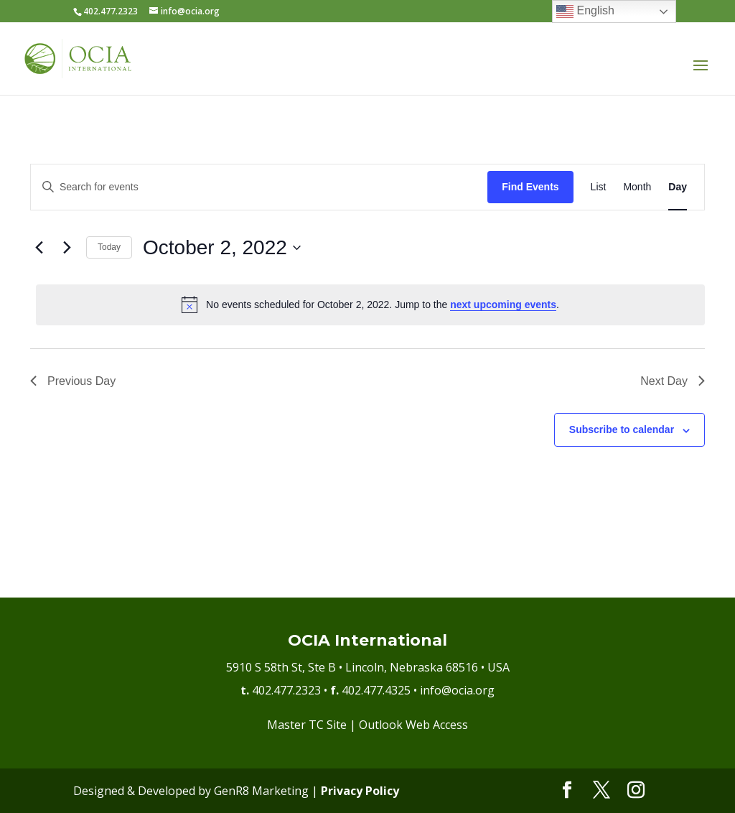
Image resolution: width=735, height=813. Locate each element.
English (585, 11)
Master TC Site (307, 725)
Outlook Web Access (413, 725)
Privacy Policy (360, 791)
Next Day (672, 381)
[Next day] (66, 247)
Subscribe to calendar (621, 429)
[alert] (370, 304)
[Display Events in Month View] (637, 187)
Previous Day (73, 381)
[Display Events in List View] (599, 187)
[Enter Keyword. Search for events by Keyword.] (259, 187)
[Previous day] (38, 247)
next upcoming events (503, 304)
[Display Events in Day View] (677, 187)
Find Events (530, 186)
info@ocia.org (457, 690)
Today (109, 247)
